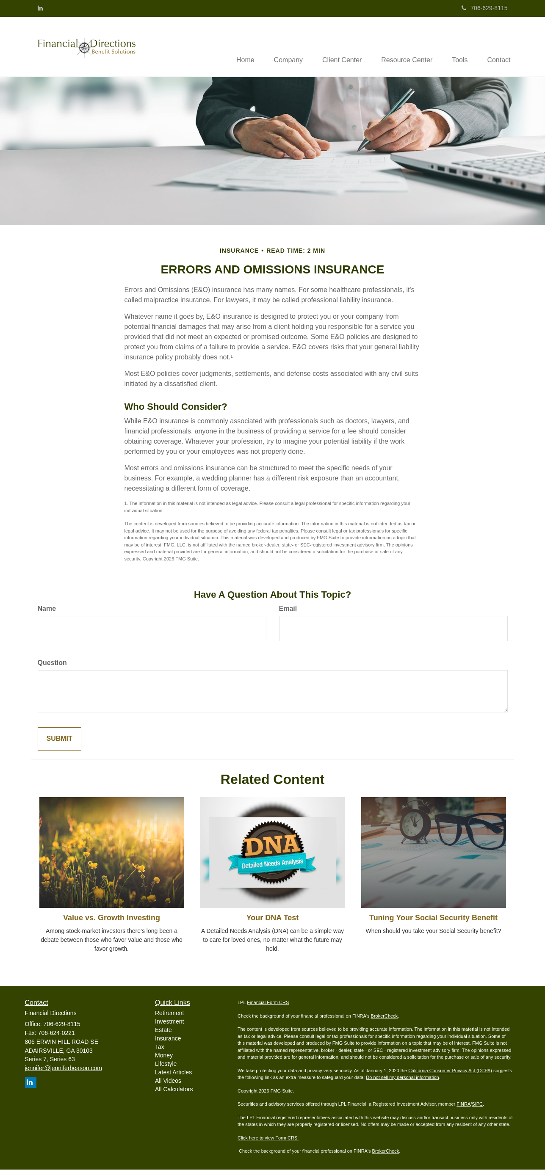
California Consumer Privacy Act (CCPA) (450, 1070)
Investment (169, 1021)
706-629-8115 (484, 8)
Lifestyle (166, 1064)
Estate (163, 1030)
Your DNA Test (272, 918)
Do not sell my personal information (402, 1078)
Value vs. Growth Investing (111, 918)
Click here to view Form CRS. (268, 1138)
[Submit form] (59, 739)
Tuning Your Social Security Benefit (433, 918)
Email (288, 609)
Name (47, 609)
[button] (280, 47)
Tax (159, 1047)
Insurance (168, 1038)
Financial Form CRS (268, 1003)
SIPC (477, 1104)
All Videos (168, 1081)
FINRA (463, 1104)
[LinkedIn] (40, 8)
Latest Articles (173, 1072)
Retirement (169, 1013)
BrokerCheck (384, 1016)
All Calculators (174, 1089)
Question (52, 663)
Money (164, 1055)
